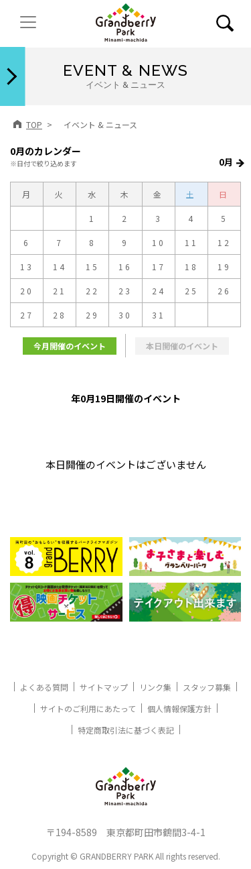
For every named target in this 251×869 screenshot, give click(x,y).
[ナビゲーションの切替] (28, 22)
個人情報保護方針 (179, 708)
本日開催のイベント (182, 345)
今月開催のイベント (69, 345)
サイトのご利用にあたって (88, 708)
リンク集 (155, 687)
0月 (226, 162)
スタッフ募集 (207, 687)
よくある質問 (44, 687)
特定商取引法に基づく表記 (126, 730)
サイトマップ (104, 687)
